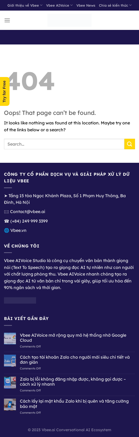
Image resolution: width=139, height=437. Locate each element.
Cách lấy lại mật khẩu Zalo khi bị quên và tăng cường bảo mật (74, 404)
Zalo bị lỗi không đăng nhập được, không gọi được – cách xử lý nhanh (73, 382)
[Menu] (7, 20)
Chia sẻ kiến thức (115, 5)
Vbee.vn (18, 230)
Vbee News (85, 5)
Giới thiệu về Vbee (24, 5)
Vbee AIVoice (59, 5)
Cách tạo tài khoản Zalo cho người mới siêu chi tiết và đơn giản (75, 360)
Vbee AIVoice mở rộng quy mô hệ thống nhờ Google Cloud (73, 338)
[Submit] (129, 144)
